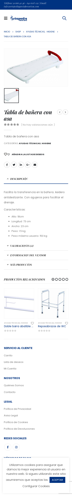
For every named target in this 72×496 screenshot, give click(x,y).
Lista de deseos (13, 362)
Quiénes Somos (14, 385)
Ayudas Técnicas (30, 143)
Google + (28, 165)
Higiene (46, 143)
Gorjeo (14, 165)
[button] (53, 279)
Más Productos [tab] (21, 264)
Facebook (7, 165)
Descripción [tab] (19, 178)
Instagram (16, 447)
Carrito (8, 355)
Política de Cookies (16, 422)
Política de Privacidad (17, 409)
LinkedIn (21, 165)
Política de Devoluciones (19, 429)
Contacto (10, 392)
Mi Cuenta (10, 368)
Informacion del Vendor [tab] (28, 255)
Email (35, 165)
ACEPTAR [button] (57, 480)
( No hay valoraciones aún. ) (38, 124)
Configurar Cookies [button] (36, 486)
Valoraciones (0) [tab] (21, 245)
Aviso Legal (11, 415)
